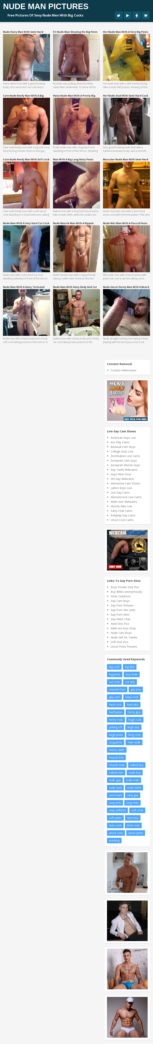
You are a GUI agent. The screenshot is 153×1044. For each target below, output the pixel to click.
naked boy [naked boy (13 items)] (136, 765)
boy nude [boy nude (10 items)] (132, 674)
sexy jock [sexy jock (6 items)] (115, 803)
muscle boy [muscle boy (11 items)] (116, 757)
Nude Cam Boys (121, 633)
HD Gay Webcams (122, 479)
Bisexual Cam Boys (123, 447)
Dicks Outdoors (121, 596)
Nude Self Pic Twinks (124, 637)
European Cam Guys (124, 460)
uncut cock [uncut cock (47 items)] (116, 833)
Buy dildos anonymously (126, 592)
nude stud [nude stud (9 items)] (115, 787)
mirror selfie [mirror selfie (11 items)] (117, 750)
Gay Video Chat (120, 619)
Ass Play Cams (120, 442)
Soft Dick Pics (119, 642)
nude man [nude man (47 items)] (132, 780)
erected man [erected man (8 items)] (117, 689)
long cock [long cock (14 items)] (134, 735)
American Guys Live (123, 438)
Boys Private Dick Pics (125, 587)
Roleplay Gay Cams (123, 515)
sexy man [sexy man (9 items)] (132, 803)
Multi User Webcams (124, 502)
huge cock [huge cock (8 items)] (134, 720)
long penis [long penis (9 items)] (115, 742)
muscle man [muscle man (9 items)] (117, 765)
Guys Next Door (121, 474)
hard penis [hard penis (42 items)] (115, 712)
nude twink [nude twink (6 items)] (134, 787)
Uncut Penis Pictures (124, 646)
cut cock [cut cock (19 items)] (114, 682)
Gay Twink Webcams (124, 470)
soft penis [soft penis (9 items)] (115, 818)
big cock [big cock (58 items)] (114, 667)
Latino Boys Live (121, 488)
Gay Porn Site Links (123, 610)
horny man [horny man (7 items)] (116, 720)
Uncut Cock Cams (122, 520)
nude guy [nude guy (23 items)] (115, 780)
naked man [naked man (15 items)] (116, 772)
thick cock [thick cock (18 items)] (133, 825)
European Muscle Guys (125, 465)
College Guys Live (122, 451)
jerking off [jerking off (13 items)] (115, 727)
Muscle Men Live (121, 506)
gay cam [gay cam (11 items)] (114, 697)
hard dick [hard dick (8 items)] (132, 704)
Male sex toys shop (123, 628)
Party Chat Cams (121, 511)
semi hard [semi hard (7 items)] (115, 795)
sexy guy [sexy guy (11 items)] (132, 795)
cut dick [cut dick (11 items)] (130, 682)
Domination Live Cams (125, 456)
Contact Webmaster (123, 370)
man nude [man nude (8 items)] (134, 742)
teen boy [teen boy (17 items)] (132, 818)
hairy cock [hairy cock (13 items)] (131, 697)
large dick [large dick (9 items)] (133, 727)
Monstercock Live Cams (126, 497)
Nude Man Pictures (45, 6)
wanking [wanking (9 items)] (114, 840)
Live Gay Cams (120, 492)
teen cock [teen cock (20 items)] (115, 825)
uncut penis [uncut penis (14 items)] (135, 833)
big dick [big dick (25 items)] (129, 667)
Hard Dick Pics (120, 624)
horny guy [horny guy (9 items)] (134, 712)
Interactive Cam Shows (125, 483)
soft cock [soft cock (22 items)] (137, 810)
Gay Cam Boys (120, 601)
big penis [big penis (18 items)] (114, 674)
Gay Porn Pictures (122, 605)
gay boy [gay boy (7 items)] (136, 689)
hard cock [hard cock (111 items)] (115, 704)
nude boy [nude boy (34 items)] (135, 772)
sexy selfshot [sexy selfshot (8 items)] (117, 810)
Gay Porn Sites (120, 614)
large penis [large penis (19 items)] (116, 735)
